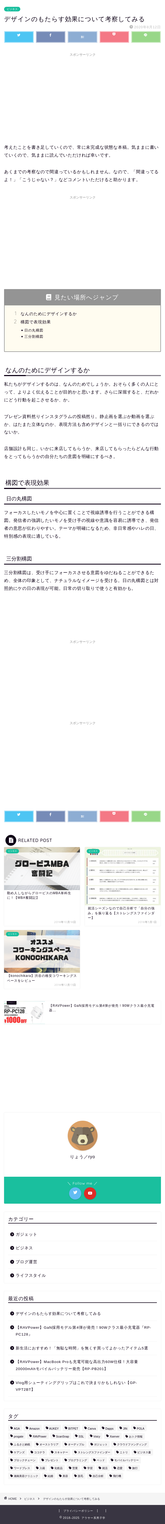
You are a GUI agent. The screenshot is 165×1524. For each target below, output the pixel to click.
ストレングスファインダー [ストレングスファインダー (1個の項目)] (94, 1452)
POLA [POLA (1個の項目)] (140, 1428)
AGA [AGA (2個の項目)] (17, 1428)
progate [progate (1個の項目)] (18, 1436)
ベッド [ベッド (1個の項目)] (101, 1460)
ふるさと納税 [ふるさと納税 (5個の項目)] (22, 1444)
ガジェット (26, 1234)
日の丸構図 (33, 330)
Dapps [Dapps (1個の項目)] (109, 1428)
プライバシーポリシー (78, 1510)
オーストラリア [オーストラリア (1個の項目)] (49, 1444)
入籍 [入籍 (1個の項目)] (42, 1468)
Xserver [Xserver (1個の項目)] (114, 1436)
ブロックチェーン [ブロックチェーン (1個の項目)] (24, 1460)
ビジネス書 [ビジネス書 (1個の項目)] (144, 1452)
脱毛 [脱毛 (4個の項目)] (80, 1476)
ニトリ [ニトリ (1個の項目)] (124, 1452)
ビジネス (12, 9)
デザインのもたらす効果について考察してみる (58, 1314)
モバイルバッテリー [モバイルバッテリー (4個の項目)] (126, 1460)
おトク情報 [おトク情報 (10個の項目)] (136, 1436)
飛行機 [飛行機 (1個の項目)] (117, 1476)
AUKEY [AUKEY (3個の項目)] (54, 1428)
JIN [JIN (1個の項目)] (125, 1428)
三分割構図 (33, 336)
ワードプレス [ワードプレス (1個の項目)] (22, 1468)
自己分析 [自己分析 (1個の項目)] (98, 1476)
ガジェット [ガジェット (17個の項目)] (101, 1444)
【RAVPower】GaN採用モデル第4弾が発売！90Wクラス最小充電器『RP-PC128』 (83, 1331)
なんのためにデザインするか (49, 313)
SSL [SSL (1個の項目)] (81, 1436)
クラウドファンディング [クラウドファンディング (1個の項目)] (132, 1444)
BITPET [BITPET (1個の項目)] (73, 1428)
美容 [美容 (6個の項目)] (65, 1476)
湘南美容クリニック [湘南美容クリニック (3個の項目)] (26, 1476)
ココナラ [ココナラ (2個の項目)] (39, 1452)
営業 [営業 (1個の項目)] (75, 1468)
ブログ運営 (26, 1261)
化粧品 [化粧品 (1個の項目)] (58, 1468)
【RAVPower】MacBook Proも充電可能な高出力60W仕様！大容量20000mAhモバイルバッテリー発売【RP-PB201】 (77, 1365)
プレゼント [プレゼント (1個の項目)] (52, 1460)
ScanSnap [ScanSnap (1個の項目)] (62, 1436)
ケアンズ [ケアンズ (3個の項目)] (19, 1452)
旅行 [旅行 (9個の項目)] (135, 1468)
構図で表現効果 (36, 321)
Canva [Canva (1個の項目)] (92, 1428)
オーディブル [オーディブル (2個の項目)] (76, 1444)
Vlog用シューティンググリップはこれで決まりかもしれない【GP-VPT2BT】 (76, 1386)
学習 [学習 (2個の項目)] (90, 1468)
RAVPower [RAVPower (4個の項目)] (39, 1436)
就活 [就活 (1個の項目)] (105, 1468)
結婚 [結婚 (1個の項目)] (50, 1476)
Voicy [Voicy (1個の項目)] (96, 1436)
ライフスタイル (31, 1275)
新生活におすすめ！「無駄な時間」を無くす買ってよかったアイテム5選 (82, 1348)
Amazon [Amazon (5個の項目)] (34, 1428)
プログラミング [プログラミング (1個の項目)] (77, 1460)
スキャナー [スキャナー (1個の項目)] (61, 1452)
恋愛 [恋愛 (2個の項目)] (119, 1468)
